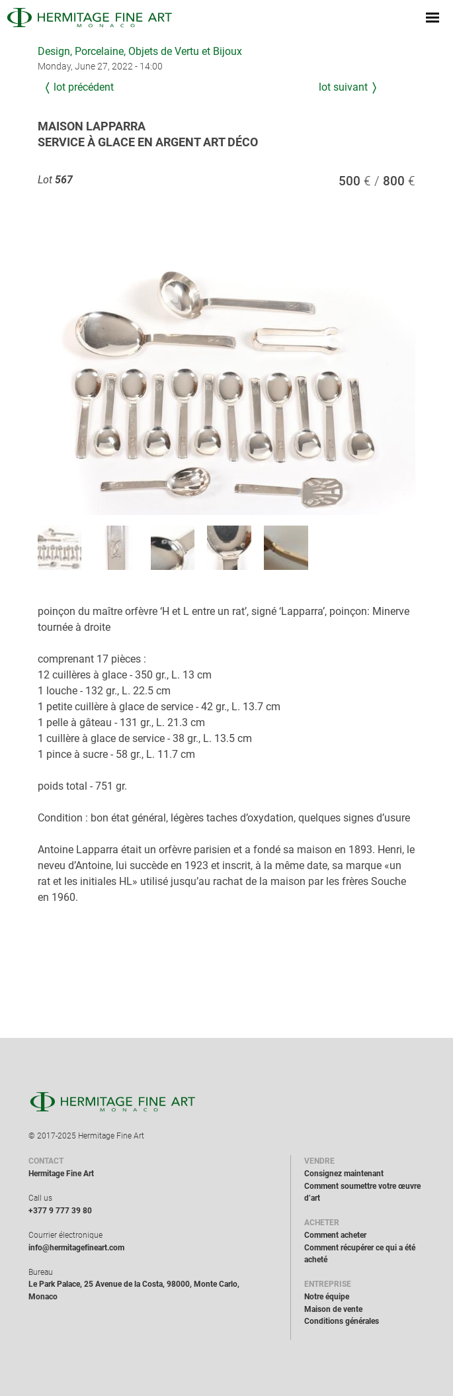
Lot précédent (84, 87)
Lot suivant (343, 87)
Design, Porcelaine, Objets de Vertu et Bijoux (140, 51)
